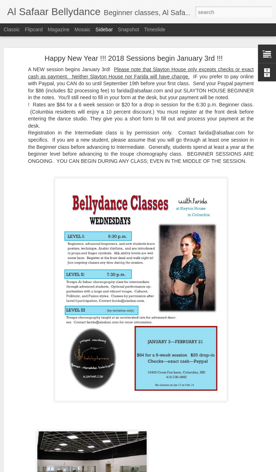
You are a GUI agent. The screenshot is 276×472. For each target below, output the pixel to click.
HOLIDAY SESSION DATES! (45, 448)
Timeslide (154, 29)
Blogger (160, 468)
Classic (12, 29)
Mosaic (82, 29)
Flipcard (34, 29)
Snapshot (128, 29)
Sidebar (104, 29)
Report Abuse (182, 468)
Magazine (59, 29)
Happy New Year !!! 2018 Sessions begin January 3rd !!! (134, 43)
